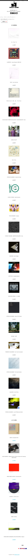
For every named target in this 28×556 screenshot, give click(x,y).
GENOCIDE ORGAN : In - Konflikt (14, 296)
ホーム (21, 0)
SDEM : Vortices (14, 516)
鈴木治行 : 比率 (14, 336)
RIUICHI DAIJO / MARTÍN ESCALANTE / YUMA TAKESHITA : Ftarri (14, 119)
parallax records (16, 554)
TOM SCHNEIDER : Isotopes (14, 215)
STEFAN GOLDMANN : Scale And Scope (14, 177)
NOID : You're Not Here (14, 82)
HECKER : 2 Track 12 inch (13, 496)
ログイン (25, 0)
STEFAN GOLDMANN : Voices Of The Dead (14, 316)
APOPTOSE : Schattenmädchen (14, 276)
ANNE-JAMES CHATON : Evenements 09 (14, 476)
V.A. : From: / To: (14, 42)
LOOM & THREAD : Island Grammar (14, 197)
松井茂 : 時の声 (14, 139)
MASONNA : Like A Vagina (14, 256)
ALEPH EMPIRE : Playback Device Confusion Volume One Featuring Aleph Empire (14, 457)
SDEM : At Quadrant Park (14, 437)
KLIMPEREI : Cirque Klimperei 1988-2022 (14, 62)
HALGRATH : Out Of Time (14, 392)
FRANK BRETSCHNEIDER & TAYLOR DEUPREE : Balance (14, 536)
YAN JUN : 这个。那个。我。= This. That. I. (14, 100)
